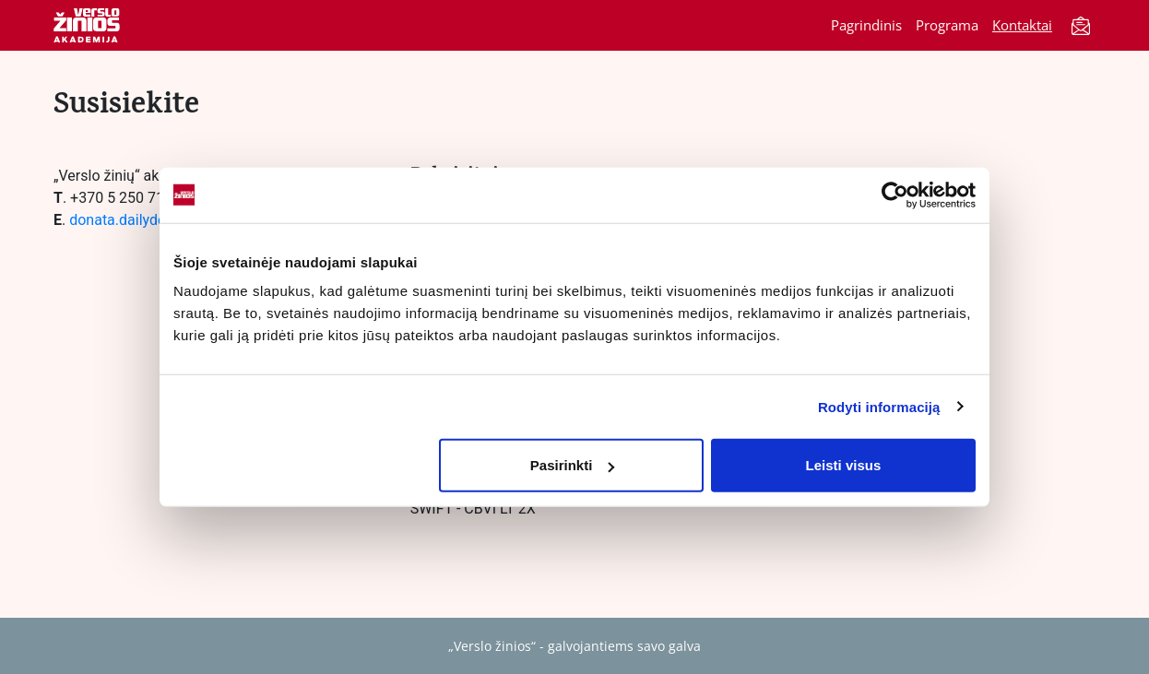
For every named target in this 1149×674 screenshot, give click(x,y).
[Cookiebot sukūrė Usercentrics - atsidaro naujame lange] (895, 194)
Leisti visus (844, 465)
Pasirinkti (572, 465)
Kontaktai (1022, 25)
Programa (947, 25)
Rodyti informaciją (879, 406)
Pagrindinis (866, 25)
